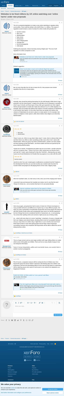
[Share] (59, 23)
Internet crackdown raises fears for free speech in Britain (35, 188)
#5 (61, 175)
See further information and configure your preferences (16, 392)
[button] (23, 5)
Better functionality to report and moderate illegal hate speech (37, 69)
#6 (61, 203)
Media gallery (11, 369)
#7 (61, 237)
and (20, 121)
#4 (61, 125)
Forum (9, 367)
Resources (35, 5)
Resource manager (12, 372)
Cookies (11, 343)
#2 (61, 84)
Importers (10, 376)
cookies (13, 387)
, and (24, 233)
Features (34, 367)
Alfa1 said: (17, 129)
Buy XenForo (28, 356)
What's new (18, 5)
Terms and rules (34, 343)
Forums (10, 5)
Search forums (10, 8)
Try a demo (36, 356)
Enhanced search (12, 374)
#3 (61, 98)
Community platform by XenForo (32, 346)
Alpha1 (4, 19)
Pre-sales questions (37, 372)
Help (48, 343)
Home (3, 5)
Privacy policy (42, 343)
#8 (61, 259)
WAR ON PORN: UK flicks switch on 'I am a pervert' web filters (31, 275)
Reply (60, 80)
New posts (3, 8)
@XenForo (28, 360)
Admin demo (35, 374)
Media (27, 5)
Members (44, 5)
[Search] (61, 5)
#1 (61, 22)
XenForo (37, 360)
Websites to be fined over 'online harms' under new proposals (37, 57)
